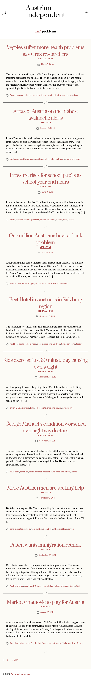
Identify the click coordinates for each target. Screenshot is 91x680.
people (34, 283)
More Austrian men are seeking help (45, 488)
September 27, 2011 (47, 555)
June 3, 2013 (47, 192)
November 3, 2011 (47, 498)
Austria (13, 586)
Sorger (72, 586)
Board (12, 220)
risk (48, 283)
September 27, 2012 (47, 377)
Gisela (21, 344)
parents (27, 220)
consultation (20, 529)
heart (24, 283)
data (26, 95)
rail (45, 159)
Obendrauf (47, 529)
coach (27, 643)
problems (42, 95)
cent (12, 529)
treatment (64, 283)
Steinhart (55, 283)
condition (24, 472)
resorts (51, 159)
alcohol (13, 283)
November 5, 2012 (47, 316)
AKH (12, 472)
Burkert (13, 95)
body (17, 472)
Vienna (59, 220)
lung (53, 472)
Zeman (71, 220)
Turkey (80, 643)
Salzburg (56, 344)
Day (19, 408)
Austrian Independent (21, 674)
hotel (34, 344)
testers (79, 344)
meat (35, 95)
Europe (40, 586)
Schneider (65, 344)
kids (36, 408)
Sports (45, 607)
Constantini (36, 643)
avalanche (14, 159)
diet (30, 95)
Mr (29, 283)
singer (67, 472)
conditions (24, 159)
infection (46, 472)
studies (57, 95)
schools (65, 408)
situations (51, 220)
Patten (57, 586)
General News (45, 59)
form (44, 643)
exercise (25, 408)
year (65, 220)
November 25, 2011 (47, 441)
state (73, 344)
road (57, 159)
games (49, 643)
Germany (57, 643)
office (55, 529)
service (71, 529)
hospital (38, 472)
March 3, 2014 (47, 64)
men (33, 529)
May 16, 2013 (47, 252)
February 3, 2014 (47, 128)
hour (32, 408)
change (20, 586)
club (22, 643)
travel (78, 159)
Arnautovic (14, 643)
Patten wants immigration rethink (45, 545)
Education (45, 187)
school (43, 220)
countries (28, 586)
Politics (45, 550)
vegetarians (72, 95)
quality (50, 95)
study (64, 95)
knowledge (48, 586)
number (39, 529)
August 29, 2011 (47, 612)
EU (34, 586)
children (19, 220)
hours (32, 159)
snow (62, 159)
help (28, 529)
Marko (64, 643)
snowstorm (70, 159)
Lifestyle (45, 123)
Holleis (28, 344)
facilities (13, 344)
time (72, 408)
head (19, 283)
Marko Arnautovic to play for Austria (45, 602)
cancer (20, 95)
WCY (78, 586)
